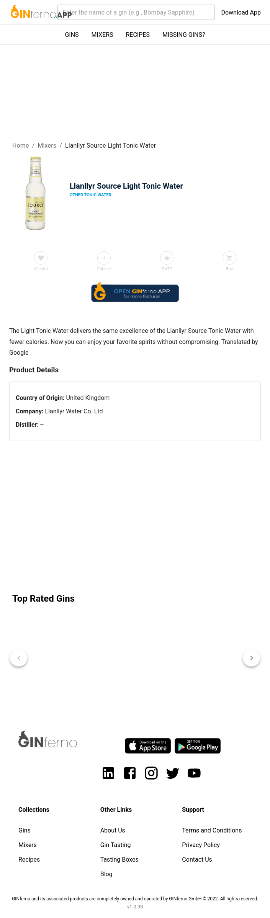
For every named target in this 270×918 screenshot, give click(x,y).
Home (20, 145)
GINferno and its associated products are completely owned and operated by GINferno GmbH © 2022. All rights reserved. (135, 899)
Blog (106, 874)
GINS (72, 34)
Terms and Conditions (212, 830)
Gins (24, 830)
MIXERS (102, 34)
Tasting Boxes (119, 859)
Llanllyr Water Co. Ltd (74, 411)
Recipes (29, 859)
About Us (112, 830)
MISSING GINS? (183, 34)
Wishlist (41, 269)
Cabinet (104, 269)
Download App (241, 12)
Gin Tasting (115, 845)
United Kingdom (88, 397)
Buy (229, 269)
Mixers (47, 145)
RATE (167, 269)
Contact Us (197, 859)
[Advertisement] (135, 515)
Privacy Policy (201, 845)
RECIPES (138, 34)
